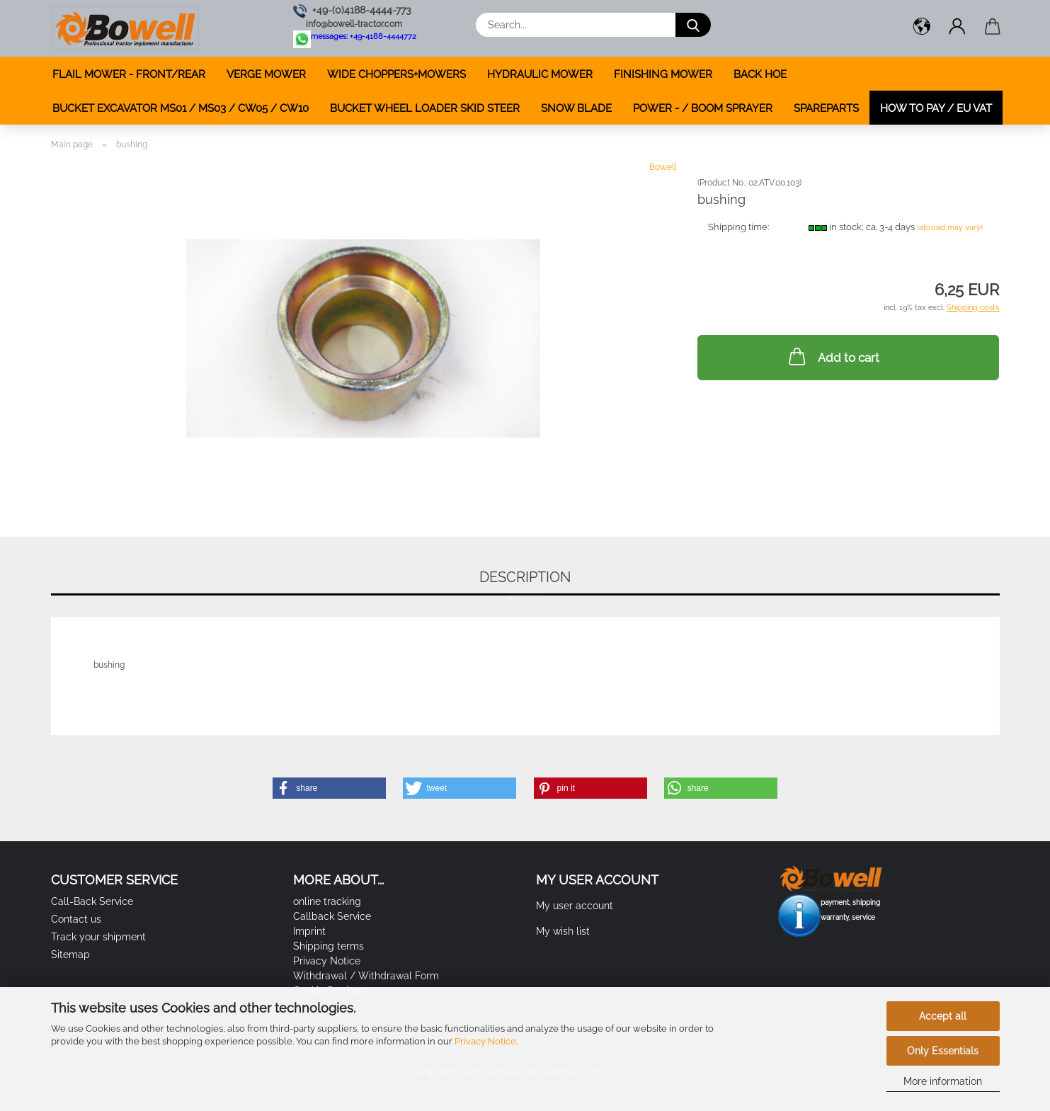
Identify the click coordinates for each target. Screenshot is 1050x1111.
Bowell (662, 167)
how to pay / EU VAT (936, 108)
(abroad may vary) (950, 227)
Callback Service (332, 916)
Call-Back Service (92, 901)
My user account (574, 905)
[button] (922, 28)
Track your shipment (98, 936)
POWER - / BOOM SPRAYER (702, 108)
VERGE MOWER (266, 74)
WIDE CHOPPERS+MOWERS (396, 74)
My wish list (563, 931)
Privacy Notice (485, 1041)
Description (525, 577)
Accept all (942, 1016)
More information (942, 1081)
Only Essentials (942, 1050)
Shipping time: (738, 227)
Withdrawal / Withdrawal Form (366, 975)
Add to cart (832, 356)
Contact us (76, 919)
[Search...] (693, 25)
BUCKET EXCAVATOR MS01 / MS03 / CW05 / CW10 (180, 108)
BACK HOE (760, 74)
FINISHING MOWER (663, 74)
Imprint (309, 931)
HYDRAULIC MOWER (540, 74)
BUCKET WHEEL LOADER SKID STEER (425, 108)
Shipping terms (328, 946)
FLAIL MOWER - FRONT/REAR (128, 74)
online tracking (327, 901)
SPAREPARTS (826, 108)
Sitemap (70, 954)
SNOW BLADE (576, 108)
